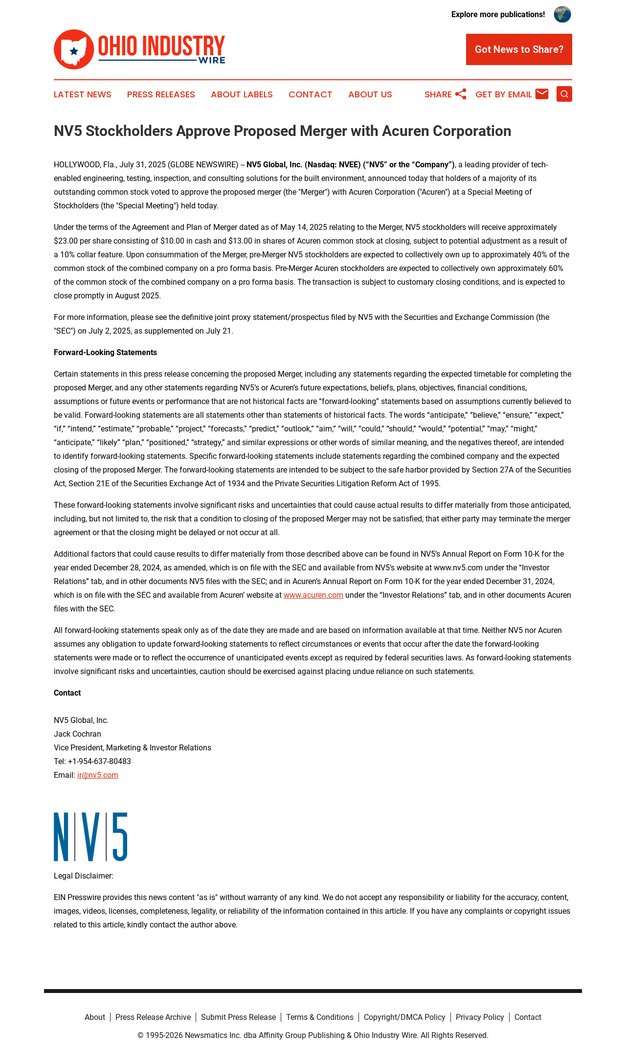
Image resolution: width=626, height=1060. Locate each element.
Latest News (83, 94)
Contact (311, 94)
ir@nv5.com (97, 775)
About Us (370, 94)
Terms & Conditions (320, 1017)
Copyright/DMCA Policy (405, 1017)
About (95, 1017)
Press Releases (161, 94)
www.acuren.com (313, 595)
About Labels (242, 94)
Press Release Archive (153, 1017)
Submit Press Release (238, 1017)
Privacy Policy (480, 1017)
